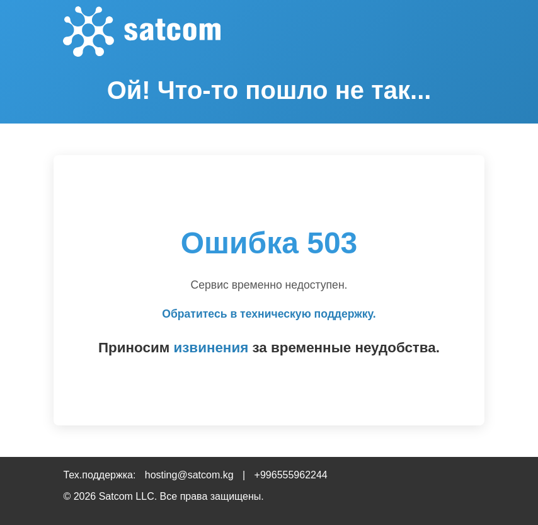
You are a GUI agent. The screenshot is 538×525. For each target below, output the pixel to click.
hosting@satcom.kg (189, 475)
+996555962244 (291, 475)
